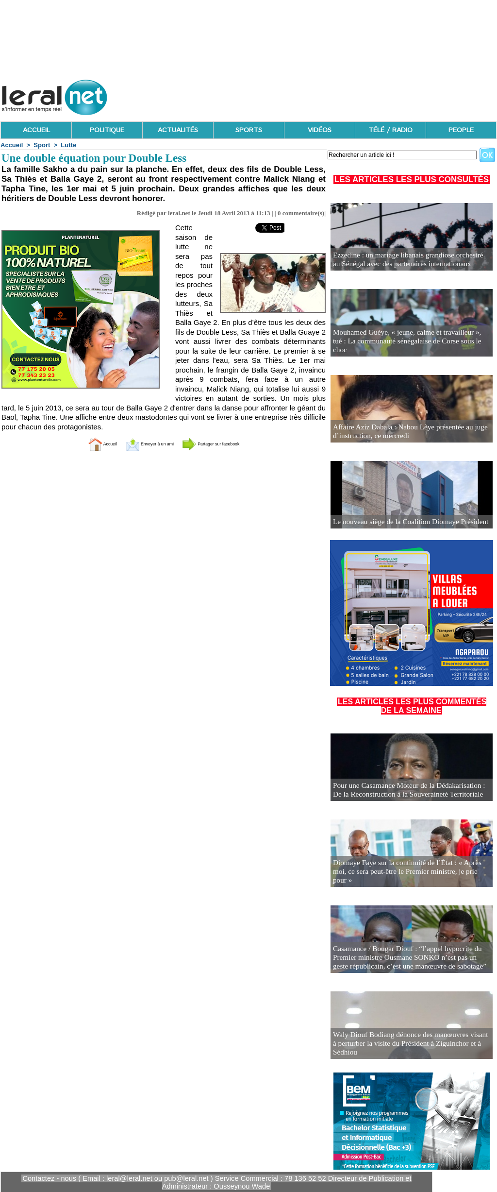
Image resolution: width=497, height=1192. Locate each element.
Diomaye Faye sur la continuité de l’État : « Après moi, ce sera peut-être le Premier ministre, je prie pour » (408, 876)
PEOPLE (461, 130)
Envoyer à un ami (139, 444)
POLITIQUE (107, 130)
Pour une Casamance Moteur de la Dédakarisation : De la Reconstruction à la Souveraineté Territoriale (411, 790)
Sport (41, 145)
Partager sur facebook (228, 444)
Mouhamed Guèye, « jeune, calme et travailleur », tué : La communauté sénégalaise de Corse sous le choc (408, 346)
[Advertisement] (320, 95)
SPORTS (248, 130)
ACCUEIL (36, 130)
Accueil (11, 145)
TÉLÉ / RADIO (390, 130)
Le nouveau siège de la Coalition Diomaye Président (404, 522)
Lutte (68, 145)
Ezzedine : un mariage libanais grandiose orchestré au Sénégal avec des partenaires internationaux (406, 260)
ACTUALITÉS (178, 130)
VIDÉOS (319, 130)
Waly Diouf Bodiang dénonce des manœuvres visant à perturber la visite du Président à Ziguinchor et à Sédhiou (410, 1048)
